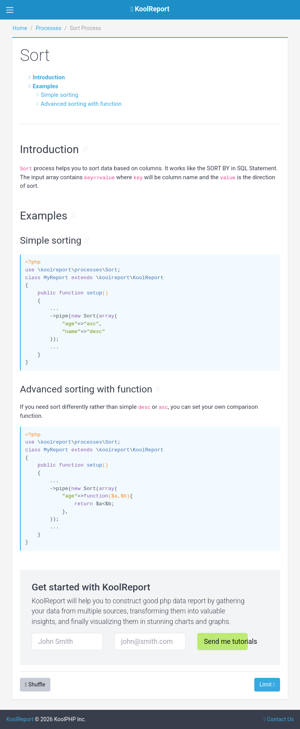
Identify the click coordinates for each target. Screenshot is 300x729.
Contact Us (279, 719)
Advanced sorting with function (81, 103)
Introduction (49, 77)
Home (19, 28)
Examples (45, 86)
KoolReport (20, 719)
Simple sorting (59, 94)
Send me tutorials (226, 641)
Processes (48, 28)
